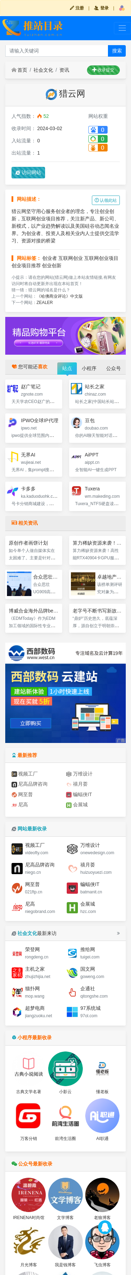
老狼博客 (102, 1217)
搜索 (117, 51)
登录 (101, 8)
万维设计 (79, 774)
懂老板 (102, 1091)
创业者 (49, 258)
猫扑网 (32, 988)
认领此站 (106, 200)
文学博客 (65, 1217)
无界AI (28, 455)
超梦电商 (35, 1008)
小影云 (65, 1091)
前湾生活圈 (65, 1138)
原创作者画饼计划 (28, 543)
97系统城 (90, 1008)
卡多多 (28, 488)
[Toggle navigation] (122, 28)
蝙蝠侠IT (79, 795)
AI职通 (102, 1138)
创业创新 (51, 265)
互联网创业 (70, 258)
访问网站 (28, 172)
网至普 (22, 795)
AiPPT (92, 455)
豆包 (90, 420)
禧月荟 (77, 784)
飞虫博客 (102, 1264)
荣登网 (32, 949)
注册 (76, 8)
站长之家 (94, 386)
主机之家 (35, 969)
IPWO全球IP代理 (39, 420)
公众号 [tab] (113, 368)
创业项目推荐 (26, 265)
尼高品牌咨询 (30, 784)
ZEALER (45, 302)
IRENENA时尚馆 (28, 1217)
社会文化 (43, 70)
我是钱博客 (65, 1264)
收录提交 (103, 70)
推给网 (87, 949)
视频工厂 (25, 774)
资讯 (64, 70)
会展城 (77, 805)
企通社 (87, 988)
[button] (122, 8)
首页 (20, 70)
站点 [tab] (67, 368)
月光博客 (28, 1264)
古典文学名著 (28, 1091)
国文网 (87, 969)
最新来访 (34, 933)
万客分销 (28, 1138)
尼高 (20, 805)
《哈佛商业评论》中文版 (60, 296)
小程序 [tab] (89, 368)
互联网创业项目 (101, 258)
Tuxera (92, 488)
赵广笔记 (31, 386)
